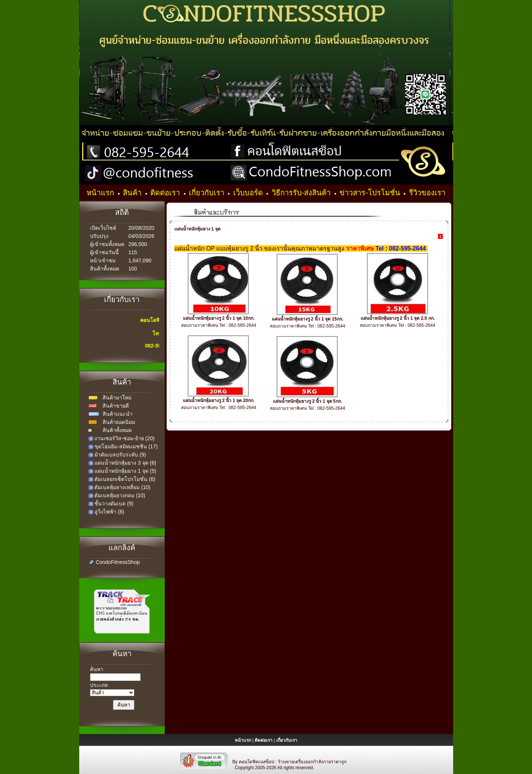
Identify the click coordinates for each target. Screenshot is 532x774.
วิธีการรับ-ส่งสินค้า (302, 193)
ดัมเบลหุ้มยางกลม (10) (119, 495)
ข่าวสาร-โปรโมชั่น (370, 193)
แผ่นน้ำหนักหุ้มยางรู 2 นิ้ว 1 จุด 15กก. (308, 319)
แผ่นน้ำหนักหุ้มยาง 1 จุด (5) (125, 471)
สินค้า (133, 193)
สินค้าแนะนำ (118, 414)
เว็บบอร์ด (249, 193)
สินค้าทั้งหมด (117, 430)
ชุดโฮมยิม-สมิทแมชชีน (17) (125, 446)
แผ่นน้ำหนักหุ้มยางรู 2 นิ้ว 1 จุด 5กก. (307, 401)
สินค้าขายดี (116, 406)
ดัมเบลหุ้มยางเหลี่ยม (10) (122, 487)
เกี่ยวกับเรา (208, 193)
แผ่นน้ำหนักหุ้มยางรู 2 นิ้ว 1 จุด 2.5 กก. (398, 318)
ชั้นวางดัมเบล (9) (113, 503)
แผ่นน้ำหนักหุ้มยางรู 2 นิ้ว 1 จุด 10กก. (219, 318)
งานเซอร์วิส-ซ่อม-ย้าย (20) (124, 438)
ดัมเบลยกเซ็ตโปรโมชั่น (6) (124, 479)
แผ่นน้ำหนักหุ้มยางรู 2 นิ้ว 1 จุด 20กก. (219, 400)
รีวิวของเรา (427, 193)
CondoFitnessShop (118, 562)
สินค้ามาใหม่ (117, 398)
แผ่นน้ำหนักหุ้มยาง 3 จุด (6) (125, 463)
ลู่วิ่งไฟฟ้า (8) (109, 512)
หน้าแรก (101, 193)
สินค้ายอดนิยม (119, 422)
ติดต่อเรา (166, 193)
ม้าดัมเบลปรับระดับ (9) (120, 455)
